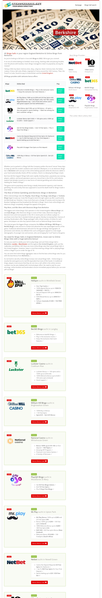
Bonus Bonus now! (39, 313)
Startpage (78, 5)
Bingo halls (11, 53)
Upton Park (51, 512)
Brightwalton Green (40, 405)
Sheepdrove (89, 72)
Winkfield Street (53, 280)
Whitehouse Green (39, 440)
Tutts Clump (73, 72)
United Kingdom (47, 73)
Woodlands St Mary (39, 479)
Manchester (23, 244)
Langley (54, 329)
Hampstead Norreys (91, 90)
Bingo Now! (60, 91)
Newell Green (51, 559)
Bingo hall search (90, 5)
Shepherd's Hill (74, 107)
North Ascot (73, 90)
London (14, 244)
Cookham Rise (37, 366)
